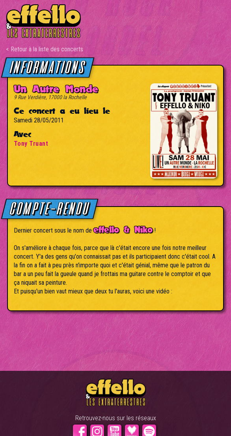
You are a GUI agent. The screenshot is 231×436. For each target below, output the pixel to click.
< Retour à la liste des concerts (44, 49)
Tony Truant (31, 143)
